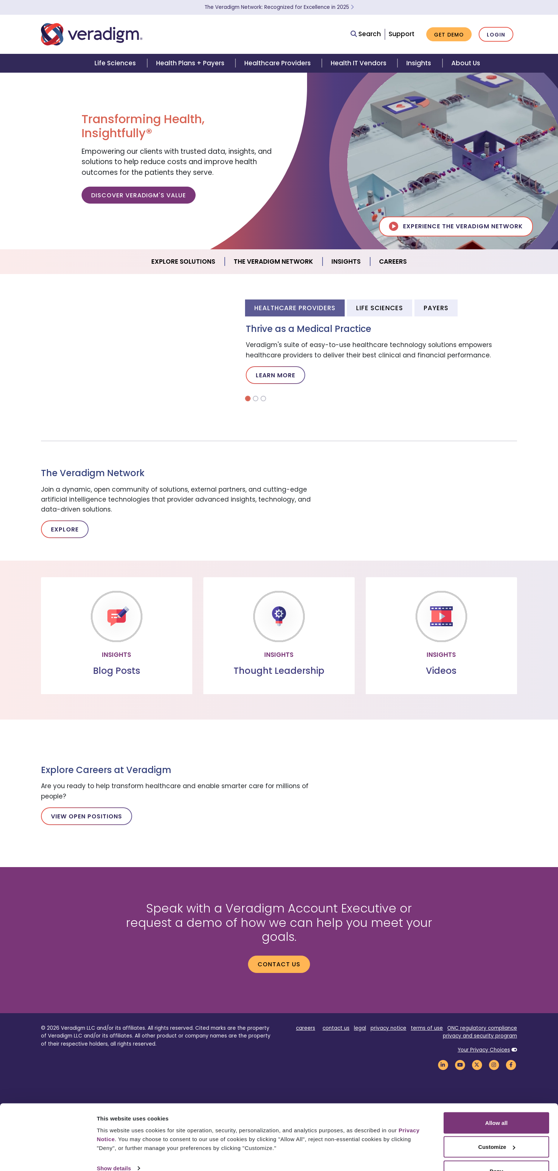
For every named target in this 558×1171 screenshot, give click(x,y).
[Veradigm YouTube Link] (460, 1064)
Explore (65, 529)
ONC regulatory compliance (482, 1028)
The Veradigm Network (273, 261)
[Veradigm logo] (91, 34)
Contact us (279, 964)
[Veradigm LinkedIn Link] (443, 1064)
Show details (114, 1148)
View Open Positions (86, 816)
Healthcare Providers (277, 63)
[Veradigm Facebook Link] (510, 1064)
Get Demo (449, 34)
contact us (336, 1028)
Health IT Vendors (358, 63)
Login (496, 34)
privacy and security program (480, 1035)
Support (401, 34)
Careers (393, 261)
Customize (496, 1127)
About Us (465, 63)
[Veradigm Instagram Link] (494, 1064)
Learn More (275, 375)
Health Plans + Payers (190, 63)
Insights (418, 63)
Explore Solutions (183, 261)
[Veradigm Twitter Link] (477, 1064)
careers (305, 1028)
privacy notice (388, 1028)
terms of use (427, 1028)
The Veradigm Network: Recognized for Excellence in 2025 (279, 7)
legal (360, 1028)
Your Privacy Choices (484, 1049)
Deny (496, 1151)
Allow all (496, 1103)
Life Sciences (115, 63)
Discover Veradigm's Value (138, 195)
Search (366, 34)
